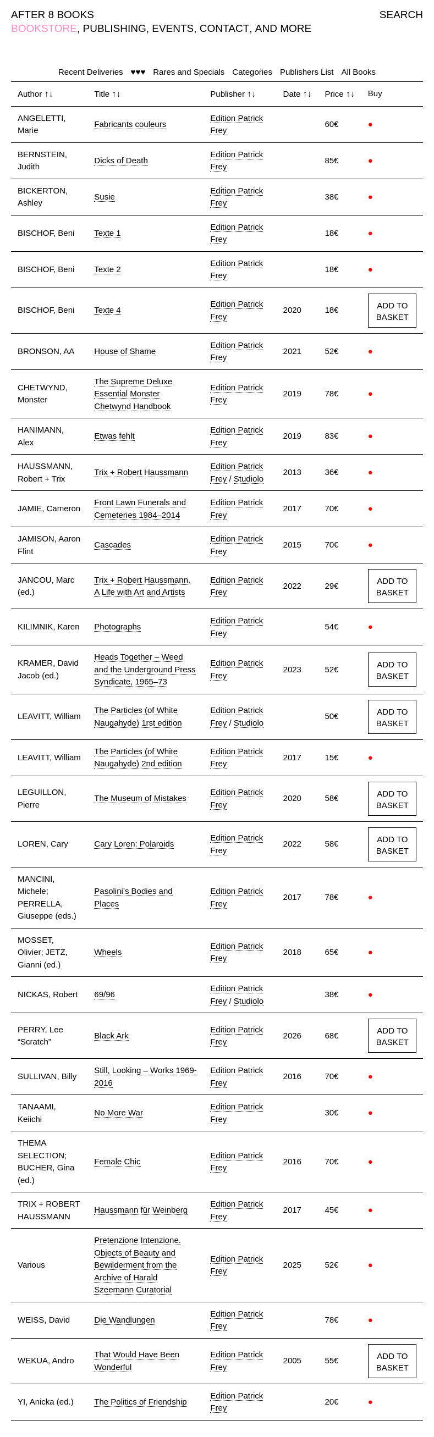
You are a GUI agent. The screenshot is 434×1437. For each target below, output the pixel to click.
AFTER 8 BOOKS (52, 14)
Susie (104, 196)
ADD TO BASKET (392, 311)
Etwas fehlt (114, 435)
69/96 (104, 994)
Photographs (117, 626)
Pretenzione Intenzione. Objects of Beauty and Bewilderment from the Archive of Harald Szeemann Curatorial (137, 1264)
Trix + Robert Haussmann (141, 472)
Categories (252, 71)
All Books (358, 71)
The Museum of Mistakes (140, 798)
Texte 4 (107, 309)
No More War (118, 1112)
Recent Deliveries (90, 71)
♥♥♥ (138, 71)
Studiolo (248, 478)
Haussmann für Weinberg (141, 1209)
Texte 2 (107, 269)
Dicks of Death (121, 160)
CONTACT (224, 28)
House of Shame (125, 351)
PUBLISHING (114, 28)
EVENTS (173, 28)
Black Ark (111, 1035)
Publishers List (307, 71)
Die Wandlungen (124, 1319)
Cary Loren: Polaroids (134, 843)
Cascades (112, 544)
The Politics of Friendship (140, 1401)
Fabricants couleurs (130, 124)
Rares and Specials (188, 71)
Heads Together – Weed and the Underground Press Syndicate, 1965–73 (144, 669)
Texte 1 (107, 232)
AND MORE (283, 28)
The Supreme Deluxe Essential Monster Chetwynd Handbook (133, 394)
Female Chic (117, 1161)
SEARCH (401, 14)
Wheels (108, 952)
